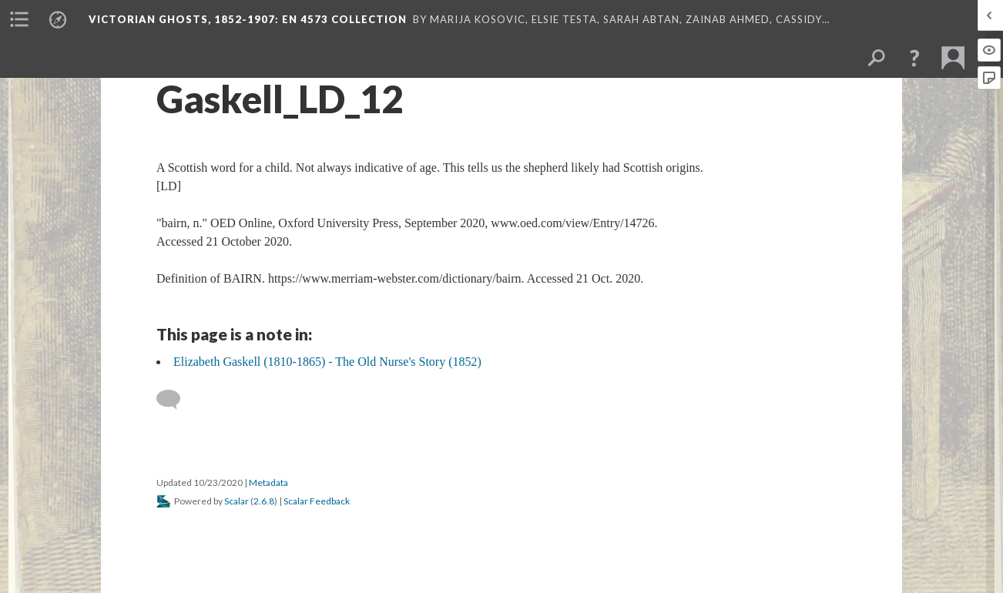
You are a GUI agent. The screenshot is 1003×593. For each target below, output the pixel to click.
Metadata (268, 482)
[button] (914, 58)
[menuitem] (19, 19)
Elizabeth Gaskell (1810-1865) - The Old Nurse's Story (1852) (327, 361)
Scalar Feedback (316, 501)
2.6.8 (263, 501)
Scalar (236, 501)
